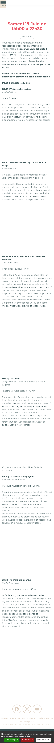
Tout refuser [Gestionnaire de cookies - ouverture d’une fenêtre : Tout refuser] (27, 739)
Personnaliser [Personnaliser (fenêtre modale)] (43, 739)
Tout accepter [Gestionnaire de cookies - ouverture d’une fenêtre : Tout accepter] (12, 739)
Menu (3, 4)
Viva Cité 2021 (27, 37)
